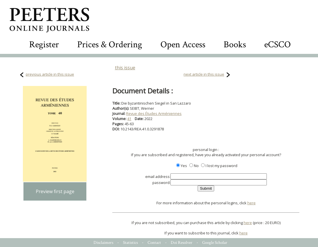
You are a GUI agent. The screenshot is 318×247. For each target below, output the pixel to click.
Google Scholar (214, 242)
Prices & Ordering (109, 44)
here (251, 202)
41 (129, 118)
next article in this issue (204, 74)
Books (235, 44)
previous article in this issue (50, 74)
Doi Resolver (181, 242)
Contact (154, 242)
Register (44, 44)
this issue (125, 67)
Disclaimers (103, 242)
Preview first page (55, 191)
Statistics (130, 242)
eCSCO (277, 44)
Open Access (182, 44)
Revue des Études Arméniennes (154, 113)
